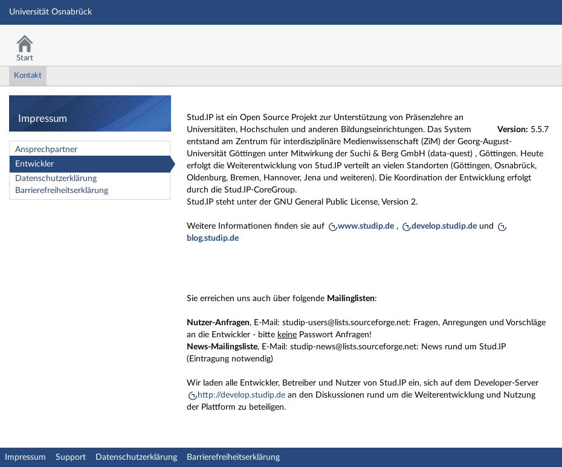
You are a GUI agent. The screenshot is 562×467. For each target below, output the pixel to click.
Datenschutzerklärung (56, 178)
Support (71, 457)
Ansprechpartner (46, 149)
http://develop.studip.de (241, 395)
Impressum (25, 457)
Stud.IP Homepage (515, 40)
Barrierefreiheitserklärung (61, 190)
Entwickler (34, 164)
